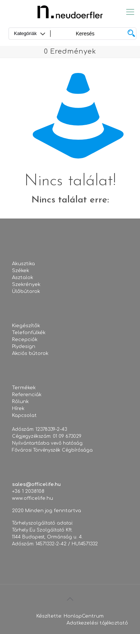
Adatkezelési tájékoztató (97, 623)
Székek (20, 270)
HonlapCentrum (84, 616)
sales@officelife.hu (36, 484)
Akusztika (23, 263)
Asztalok (22, 277)
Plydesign (23, 346)
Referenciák (26, 394)
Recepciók (24, 339)
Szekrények (26, 284)
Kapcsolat (24, 415)
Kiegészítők (26, 325)
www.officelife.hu (32, 498)
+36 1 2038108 (28, 491)
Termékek (24, 387)
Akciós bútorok (30, 353)
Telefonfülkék (28, 332)
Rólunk (20, 401)
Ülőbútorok (26, 291)
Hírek (18, 408)
